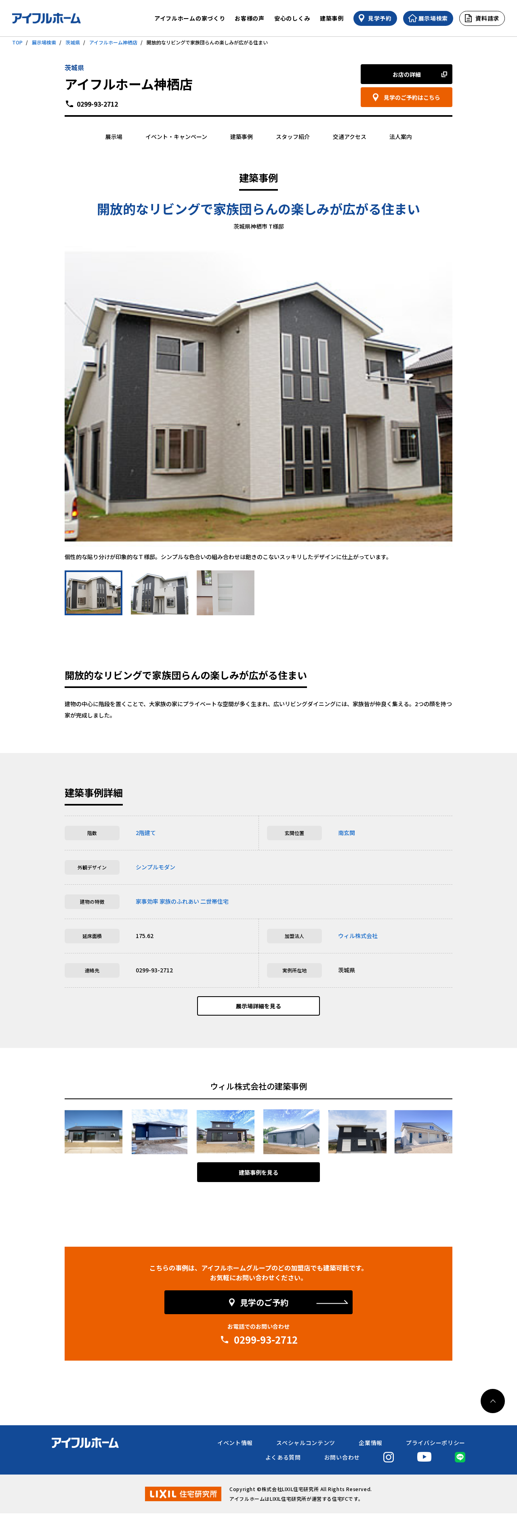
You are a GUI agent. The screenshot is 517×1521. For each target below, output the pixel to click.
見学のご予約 (264, 1310)
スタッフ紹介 (293, 137)
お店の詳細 (407, 74)
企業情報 (370, 1450)
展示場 (113, 137)
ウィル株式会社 (358, 936)
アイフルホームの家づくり (189, 18)
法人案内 (400, 137)
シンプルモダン (155, 867)
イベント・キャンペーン (176, 137)
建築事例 (332, 18)
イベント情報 (235, 1450)
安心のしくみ (292, 18)
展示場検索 (44, 42)
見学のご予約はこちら (412, 97)
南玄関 (346, 833)
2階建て (146, 833)
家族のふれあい (179, 901)
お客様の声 (250, 18)
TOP (17, 42)
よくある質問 (283, 1465)
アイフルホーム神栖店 (113, 42)
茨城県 (72, 42)
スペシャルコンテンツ (305, 1450)
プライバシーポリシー (435, 1450)
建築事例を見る (258, 1180)
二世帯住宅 (214, 901)
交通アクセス (349, 137)
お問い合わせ (342, 1465)
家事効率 (147, 901)
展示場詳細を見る (258, 1010)
